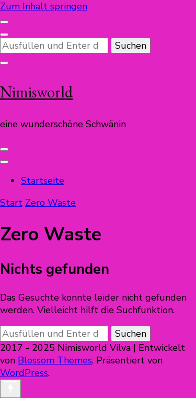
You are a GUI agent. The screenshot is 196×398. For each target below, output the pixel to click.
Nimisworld (36, 92)
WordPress (24, 373)
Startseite (42, 180)
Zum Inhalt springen (43, 6)
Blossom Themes (55, 360)
